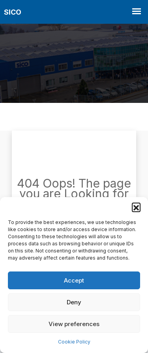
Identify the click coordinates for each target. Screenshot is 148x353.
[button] (136, 207)
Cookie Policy (74, 342)
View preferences (74, 324)
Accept (74, 280)
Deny (74, 302)
